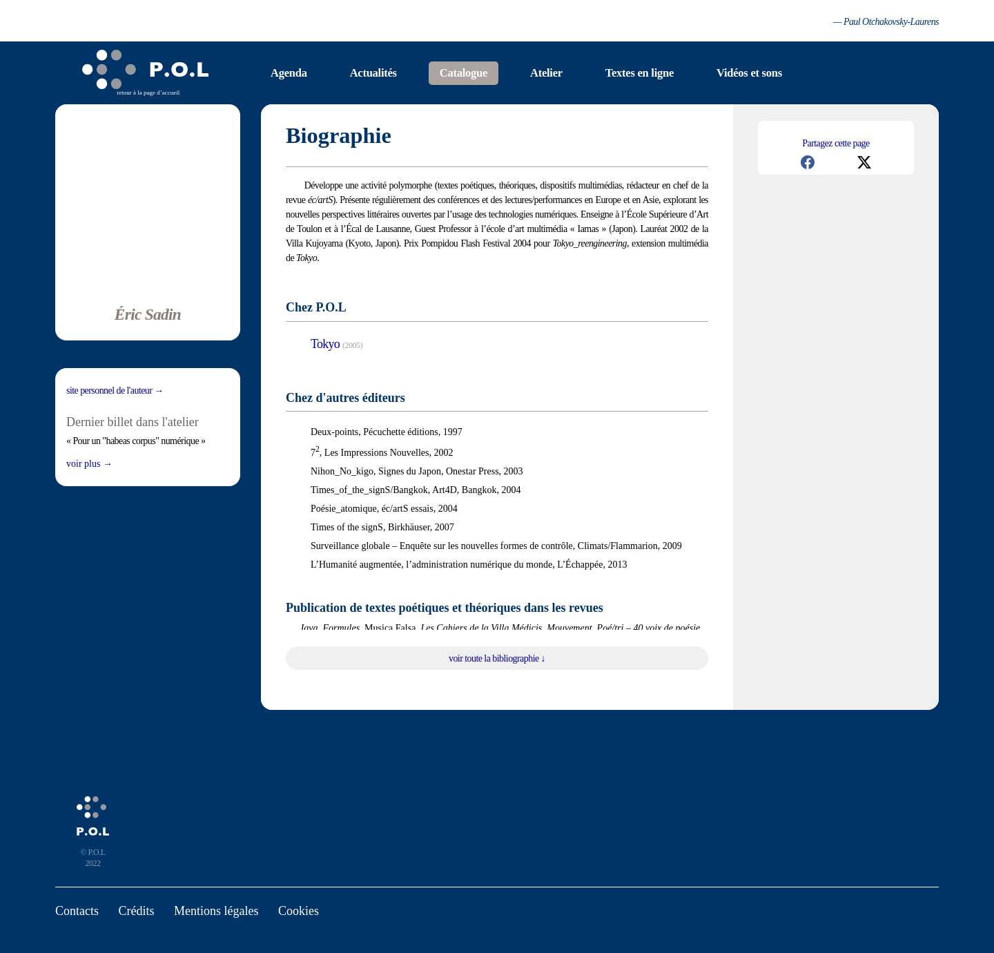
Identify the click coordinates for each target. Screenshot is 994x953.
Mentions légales (216, 911)
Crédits (137, 911)
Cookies (298, 911)
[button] (808, 162)
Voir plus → (89, 464)
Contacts (77, 911)
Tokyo (325, 344)
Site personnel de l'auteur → (115, 390)
